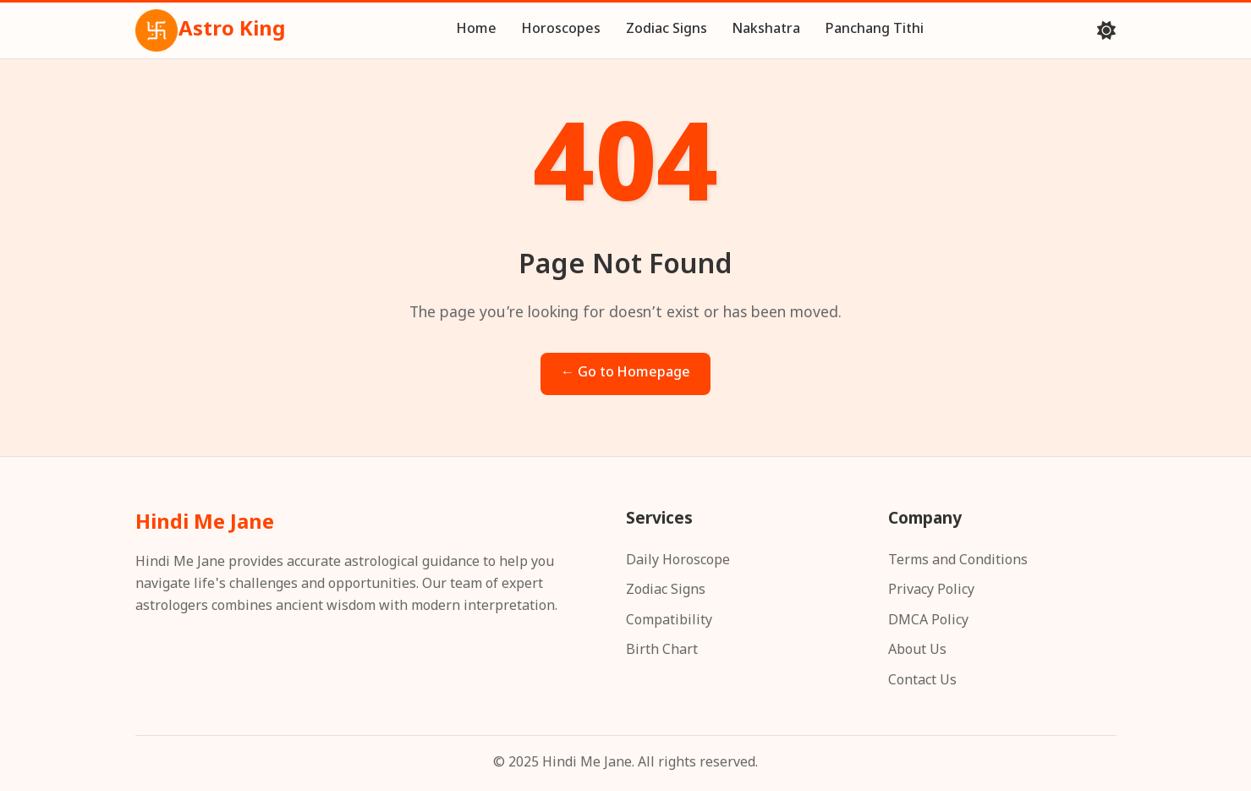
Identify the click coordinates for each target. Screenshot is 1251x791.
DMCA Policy (928, 621)
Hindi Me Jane (204, 523)
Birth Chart (662, 651)
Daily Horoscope (678, 561)
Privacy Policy (931, 591)
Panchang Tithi (875, 30)
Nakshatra (766, 30)
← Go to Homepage (625, 373)
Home (477, 30)
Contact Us (922, 681)
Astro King (210, 30)
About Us (917, 651)
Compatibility (669, 621)
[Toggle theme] (1106, 30)
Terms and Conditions (958, 561)
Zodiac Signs (666, 30)
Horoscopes (561, 30)
